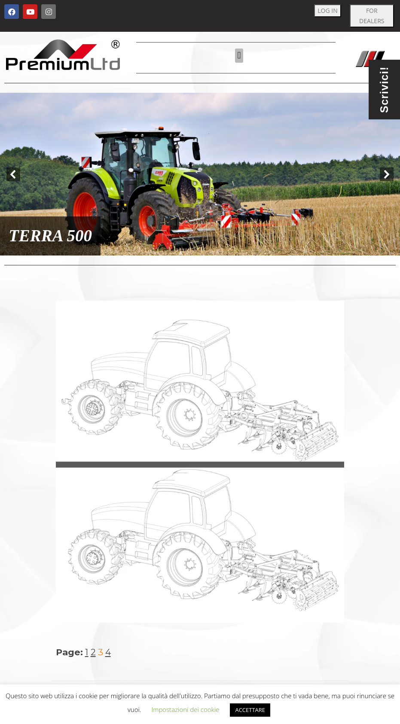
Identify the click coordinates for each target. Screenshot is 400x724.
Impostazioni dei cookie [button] (185, 709)
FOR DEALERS (371, 15)
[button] (239, 56)
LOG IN (328, 10)
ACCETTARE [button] (250, 710)
